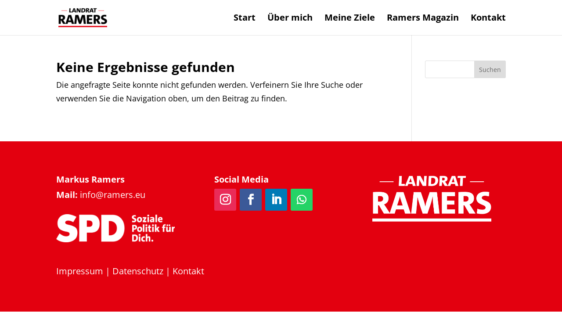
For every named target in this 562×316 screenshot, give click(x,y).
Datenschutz (137, 271)
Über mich (290, 18)
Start (245, 18)
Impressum (79, 271)
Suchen (490, 69)
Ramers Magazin (423, 18)
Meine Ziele (349, 18)
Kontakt (488, 18)
